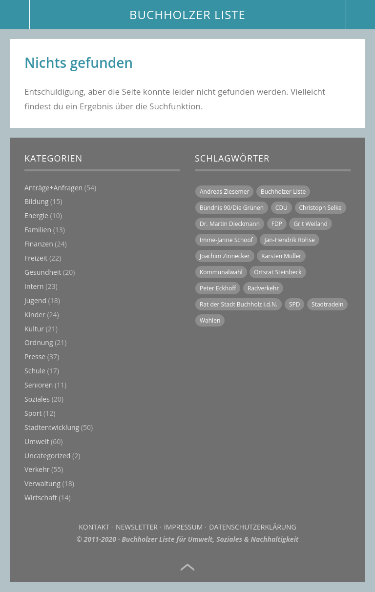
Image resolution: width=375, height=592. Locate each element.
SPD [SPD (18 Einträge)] (294, 304)
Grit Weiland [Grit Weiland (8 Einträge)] (310, 224)
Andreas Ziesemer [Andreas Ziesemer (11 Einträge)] (224, 191)
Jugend (35, 300)
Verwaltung (42, 483)
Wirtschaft (40, 497)
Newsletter (137, 526)
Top (187, 567)
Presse (34, 356)
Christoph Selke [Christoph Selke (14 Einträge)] (320, 208)
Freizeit (35, 258)
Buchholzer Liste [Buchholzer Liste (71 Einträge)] (283, 191)
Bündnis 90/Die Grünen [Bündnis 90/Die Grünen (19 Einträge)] (232, 208)
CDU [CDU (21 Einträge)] (281, 208)
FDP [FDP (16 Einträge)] (276, 224)
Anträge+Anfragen (53, 187)
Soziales (37, 399)
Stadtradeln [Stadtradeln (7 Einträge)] (327, 304)
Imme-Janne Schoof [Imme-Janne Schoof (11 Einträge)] (226, 240)
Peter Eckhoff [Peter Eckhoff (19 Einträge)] (218, 288)
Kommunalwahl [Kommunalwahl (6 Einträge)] (221, 272)
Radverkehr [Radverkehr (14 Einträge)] (263, 288)
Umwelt (36, 441)
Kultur (34, 328)
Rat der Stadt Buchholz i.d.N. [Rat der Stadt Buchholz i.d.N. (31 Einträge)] (238, 304)
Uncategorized (47, 455)
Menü (15, 14)
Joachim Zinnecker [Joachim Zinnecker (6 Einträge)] (225, 256)
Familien (37, 229)
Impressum (183, 526)
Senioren (38, 384)
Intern (34, 286)
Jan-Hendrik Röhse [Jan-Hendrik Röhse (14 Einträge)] (289, 240)
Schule (34, 370)
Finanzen (38, 243)
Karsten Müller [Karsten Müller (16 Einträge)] (281, 256)
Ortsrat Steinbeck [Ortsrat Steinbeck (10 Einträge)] (277, 272)
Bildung (36, 201)
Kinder (34, 314)
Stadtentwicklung (51, 427)
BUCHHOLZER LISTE (187, 14)
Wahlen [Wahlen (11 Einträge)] (210, 320)
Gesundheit (42, 272)
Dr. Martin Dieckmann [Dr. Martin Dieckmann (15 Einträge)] (230, 224)
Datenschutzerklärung (252, 526)
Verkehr (36, 469)
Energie (36, 215)
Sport (33, 413)
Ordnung (38, 342)
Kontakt (94, 526)
